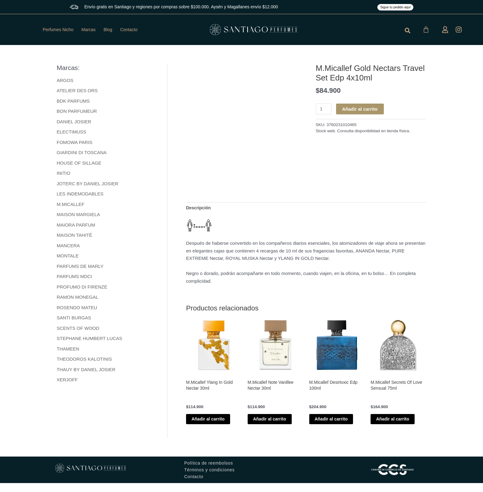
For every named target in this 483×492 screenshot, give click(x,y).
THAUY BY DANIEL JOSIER (86, 371)
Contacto (128, 29)
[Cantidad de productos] (324, 109)
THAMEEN (68, 350)
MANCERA (68, 246)
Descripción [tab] (199, 208)
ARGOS (65, 80)
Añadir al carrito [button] (208, 424)
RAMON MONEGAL (77, 298)
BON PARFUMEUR (77, 111)
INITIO (63, 173)
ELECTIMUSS (71, 132)
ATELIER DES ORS (77, 90)
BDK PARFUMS (73, 101)
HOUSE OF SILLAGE (79, 163)
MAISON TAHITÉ (74, 236)
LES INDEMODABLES (80, 194)
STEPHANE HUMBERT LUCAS (89, 340)
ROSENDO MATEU (77, 309)
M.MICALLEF (70, 205)
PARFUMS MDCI (74, 278)
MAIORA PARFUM (76, 225)
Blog (108, 29)
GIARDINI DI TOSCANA (82, 153)
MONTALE (68, 257)
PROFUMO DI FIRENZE (82, 288)
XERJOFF (67, 381)
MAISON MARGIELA (78, 215)
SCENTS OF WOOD (78, 330)
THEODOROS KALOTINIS (84, 361)
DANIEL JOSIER (74, 122)
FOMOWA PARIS (74, 142)
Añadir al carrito (361, 109)
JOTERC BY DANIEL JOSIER (87, 184)
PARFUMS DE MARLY (80, 267)
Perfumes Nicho (58, 29)
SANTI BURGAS (74, 319)
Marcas (88, 29)
